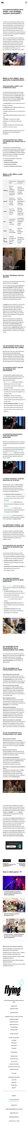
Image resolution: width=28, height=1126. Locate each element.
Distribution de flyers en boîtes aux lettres (14, 1016)
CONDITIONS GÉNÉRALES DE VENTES (14, 1109)
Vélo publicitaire (14, 1027)
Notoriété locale (14, 1056)
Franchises (14, 1048)
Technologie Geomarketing (14, 1077)
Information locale (14, 1058)
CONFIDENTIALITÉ (14, 1113)
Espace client (14, 1006)
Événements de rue (14, 1022)
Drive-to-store (14, 1061)
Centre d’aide (14, 1085)
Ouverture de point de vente (14, 1066)
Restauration (14, 1045)
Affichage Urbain (14, 1029)
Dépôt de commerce (14, 1024)
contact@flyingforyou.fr (14, 1101)
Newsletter (14, 1082)
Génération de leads (14, 1069)
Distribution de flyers (14, 1019)
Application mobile (14, 1008)
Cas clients (14, 1080)
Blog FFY (14, 1088)
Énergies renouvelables (14, 1037)
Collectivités (14, 1043)
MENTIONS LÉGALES (14, 1117)
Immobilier (14, 1040)
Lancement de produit (14, 1064)
